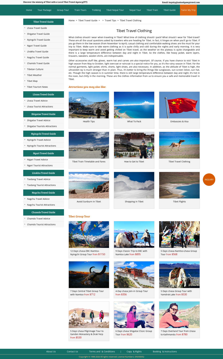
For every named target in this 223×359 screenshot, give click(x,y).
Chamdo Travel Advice (38, 218)
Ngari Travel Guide (37, 45)
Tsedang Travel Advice (38, 179)
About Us (51, 351)
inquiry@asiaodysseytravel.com (184, 2)
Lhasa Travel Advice (37, 100)
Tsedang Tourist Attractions (41, 185)
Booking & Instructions (165, 351)
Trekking (96, 10)
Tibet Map (32, 80)
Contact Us (72, 351)
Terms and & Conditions (102, 351)
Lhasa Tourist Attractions (40, 106)
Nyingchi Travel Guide (38, 39)
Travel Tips (110, 20)
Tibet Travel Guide (87, 20)
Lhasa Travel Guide (37, 27)
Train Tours (80, 10)
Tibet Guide (170, 10)
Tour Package (44, 10)
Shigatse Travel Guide (38, 33)
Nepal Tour (135, 10)
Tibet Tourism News (37, 86)
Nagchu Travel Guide (38, 57)
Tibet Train (152, 10)
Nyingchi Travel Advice (39, 139)
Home (29, 10)
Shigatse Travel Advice (38, 120)
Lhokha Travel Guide (37, 51)
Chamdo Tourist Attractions (41, 224)
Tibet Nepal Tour (115, 10)
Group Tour (63, 10)
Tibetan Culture (35, 69)
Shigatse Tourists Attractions (42, 126)
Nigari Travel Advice (37, 159)
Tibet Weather (34, 75)
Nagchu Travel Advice (38, 198)
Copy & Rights (134, 351)
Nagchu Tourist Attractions (41, 204)
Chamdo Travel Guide (38, 63)
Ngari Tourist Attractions (40, 165)
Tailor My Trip (188, 10)
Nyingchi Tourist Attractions (41, 145)
